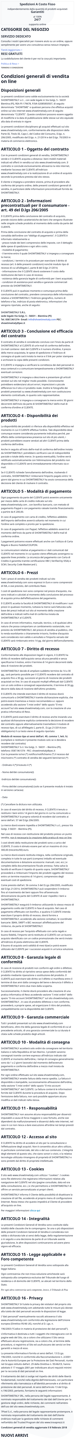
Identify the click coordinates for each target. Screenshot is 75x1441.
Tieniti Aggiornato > (11, 49)
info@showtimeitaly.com (42, 319)
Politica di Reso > (10, 63)
